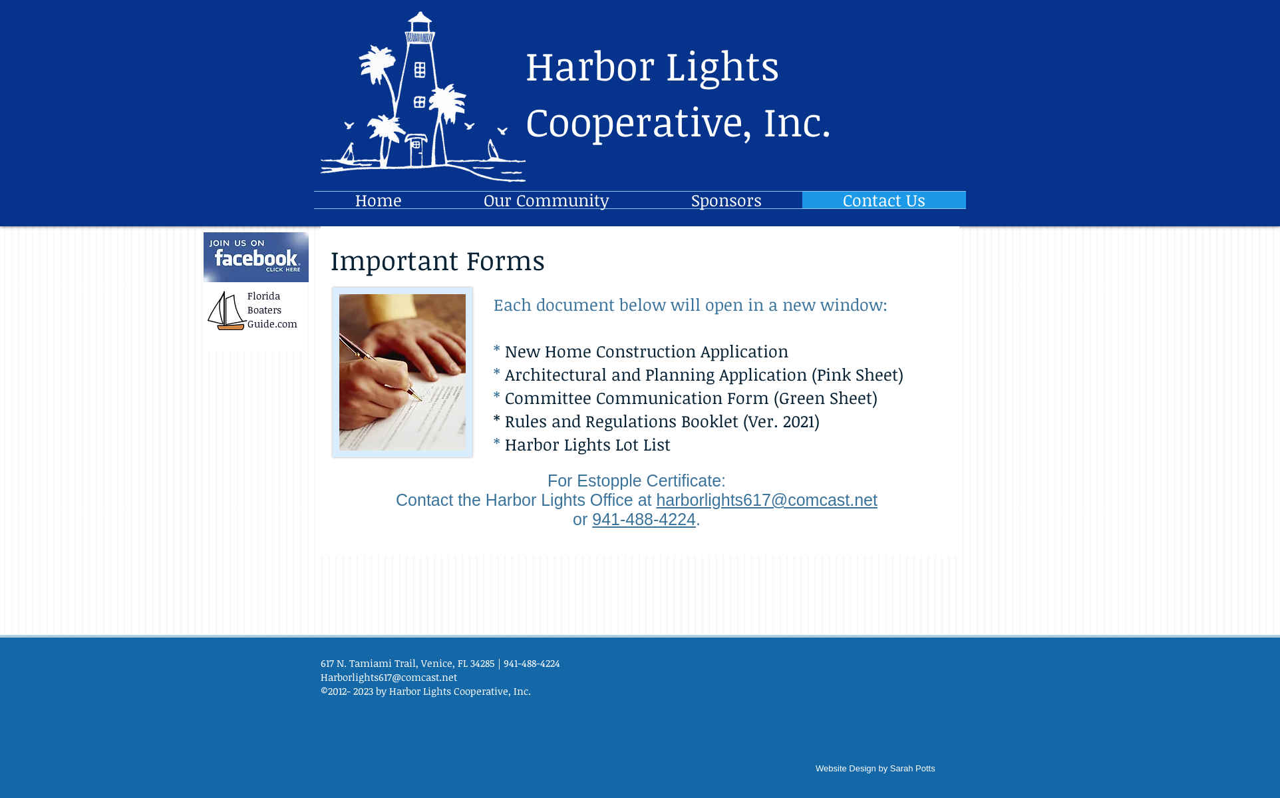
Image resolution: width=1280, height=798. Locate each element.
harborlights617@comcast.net (767, 500)
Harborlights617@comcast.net (389, 677)
